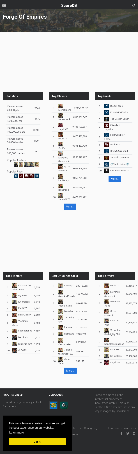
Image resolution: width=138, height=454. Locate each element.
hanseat (65, 327)
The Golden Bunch (116, 118)
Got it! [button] (37, 441)
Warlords (112, 144)
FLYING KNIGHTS (116, 112)
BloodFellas (113, 106)
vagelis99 (112, 362)
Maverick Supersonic (64, 157)
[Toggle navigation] (4, 5)
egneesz (19, 295)
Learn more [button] (16, 432)
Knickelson (21, 301)
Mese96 (65, 311)
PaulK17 (19, 308)
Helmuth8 (66, 333)
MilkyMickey (21, 314)
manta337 (112, 349)
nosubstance (22, 330)
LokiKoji (65, 285)
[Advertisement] (69, 64)
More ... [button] (70, 206)
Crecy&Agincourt (116, 151)
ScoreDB (69, 5)
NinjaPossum (22, 343)
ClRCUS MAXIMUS (116, 170)
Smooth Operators (116, 157)
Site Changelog (88, 428)
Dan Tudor (20, 337)
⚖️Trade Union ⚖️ (116, 164)
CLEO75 (19, 350)
